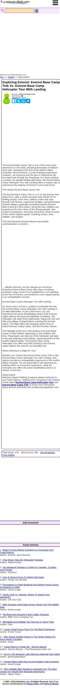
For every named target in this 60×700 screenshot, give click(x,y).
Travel (11, 77)
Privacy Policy (33, 684)
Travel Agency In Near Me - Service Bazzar (25, 647)
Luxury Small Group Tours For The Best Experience (29, 629)
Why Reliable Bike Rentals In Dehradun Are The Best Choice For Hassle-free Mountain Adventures (28, 670)
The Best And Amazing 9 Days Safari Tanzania (25, 614)
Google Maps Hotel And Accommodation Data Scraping (31, 661)
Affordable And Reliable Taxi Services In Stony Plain (28, 622)
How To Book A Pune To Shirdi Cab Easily (23, 577)
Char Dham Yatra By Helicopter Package (22, 560)
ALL (2, 77)
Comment (15, 97)
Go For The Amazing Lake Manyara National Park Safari (32, 654)
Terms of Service (51, 684)
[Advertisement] (29, 40)
